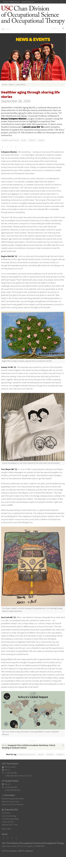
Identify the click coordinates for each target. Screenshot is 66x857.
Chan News (6, 813)
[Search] (58, 28)
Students (41, 140)
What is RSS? (6, 829)
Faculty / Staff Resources (11, 2)
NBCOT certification (25, 851)
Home (4, 84)
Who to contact (10, 767)
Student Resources (27, 2)
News (11, 84)
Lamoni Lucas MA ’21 (33, 127)
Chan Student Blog (9, 816)
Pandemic (32, 140)
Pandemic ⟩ (50, 754)
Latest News (20, 84)
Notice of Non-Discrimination (12, 804)
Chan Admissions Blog (10, 819)
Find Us (7, 770)
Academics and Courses (10, 140)
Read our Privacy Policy (10, 801)
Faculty (23, 140)
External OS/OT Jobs (10, 824)
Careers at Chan (8, 821)
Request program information (13, 798)
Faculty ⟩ (41, 754)
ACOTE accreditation (9, 851)
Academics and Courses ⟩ (27, 754)
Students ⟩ (60, 754)
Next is (28, 746)
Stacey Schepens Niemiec (14, 118)
